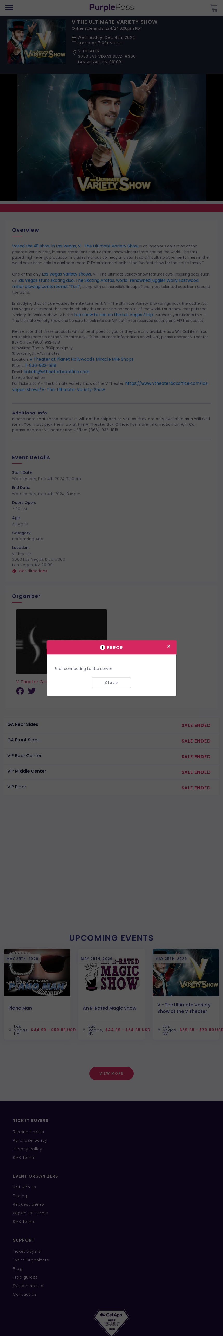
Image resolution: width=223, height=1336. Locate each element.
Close (111, 682)
